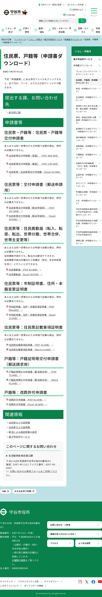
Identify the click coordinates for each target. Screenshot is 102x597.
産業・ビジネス (81, 30)
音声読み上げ (77, 9)
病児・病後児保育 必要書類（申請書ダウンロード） (87, 117)
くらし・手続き (8, 30)
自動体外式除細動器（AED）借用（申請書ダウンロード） (87, 163)
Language (70, 14)
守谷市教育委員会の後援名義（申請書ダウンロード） (87, 220)
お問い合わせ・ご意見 (60, 524)
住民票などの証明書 (19, 422)
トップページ (20, 39)
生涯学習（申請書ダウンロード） (87, 172)
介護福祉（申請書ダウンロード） (87, 152)
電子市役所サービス (53, 39)
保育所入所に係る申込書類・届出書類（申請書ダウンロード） (87, 105)
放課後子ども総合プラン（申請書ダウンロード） (87, 126)
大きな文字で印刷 (22, 491)
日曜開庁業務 (18, 560)
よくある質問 (84, 543)
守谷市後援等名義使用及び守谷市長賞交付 (87, 230)
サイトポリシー (51, 581)
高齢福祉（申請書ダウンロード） (87, 144)
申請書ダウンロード (73, 39)
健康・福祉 (39, 30)
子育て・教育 (25, 30)
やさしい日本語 (76, 4)
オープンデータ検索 (33, 585)
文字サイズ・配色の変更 (51, 4)
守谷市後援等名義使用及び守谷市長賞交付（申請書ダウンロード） (87, 209)
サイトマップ (6, 581)
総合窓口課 (15, 112)
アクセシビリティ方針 (28, 581)
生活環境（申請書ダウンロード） (87, 95)
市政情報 (95, 30)
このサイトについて (9, 585)
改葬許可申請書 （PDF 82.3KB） (27, 399)
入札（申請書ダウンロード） (87, 198)
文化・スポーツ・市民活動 (59, 30)
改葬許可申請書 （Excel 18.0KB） (28, 404)
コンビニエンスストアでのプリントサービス (87, 69)
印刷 (4, 491)
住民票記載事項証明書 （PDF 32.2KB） (31, 344)
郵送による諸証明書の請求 (23, 432)
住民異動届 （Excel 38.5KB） (25, 274)
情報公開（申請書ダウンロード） (87, 238)
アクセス (54, 543)
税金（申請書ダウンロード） (87, 86)
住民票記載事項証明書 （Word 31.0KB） (31, 349)
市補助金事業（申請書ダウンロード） (87, 190)
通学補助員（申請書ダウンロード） (87, 135)
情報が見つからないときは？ (63, 534)
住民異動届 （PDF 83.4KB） (25, 269)
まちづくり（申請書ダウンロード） (87, 181)
